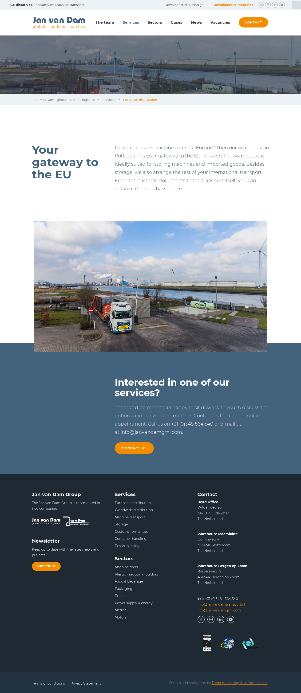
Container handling (131, 538)
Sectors (155, 22)
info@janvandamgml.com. (152, 432)
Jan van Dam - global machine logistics (64, 100)
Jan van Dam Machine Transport (47, 5)
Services (131, 22)
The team (104, 22)
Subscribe (46, 566)
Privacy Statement (86, 683)
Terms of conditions (48, 683)
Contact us (134, 448)
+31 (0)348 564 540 (192, 424)
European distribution (140, 100)
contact (253, 22)
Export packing (127, 546)
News (196, 22)
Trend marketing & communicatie (240, 683)
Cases (176, 22)
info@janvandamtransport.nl (221, 604)
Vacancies (220, 22)
